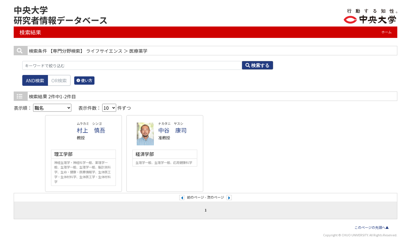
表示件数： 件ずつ (104, 108)
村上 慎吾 (91, 130)
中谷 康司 (172, 130)
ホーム (386, 31)
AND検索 (35, 80)
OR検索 (59, 80)
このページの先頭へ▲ (371, 227)
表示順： (42, 108)
